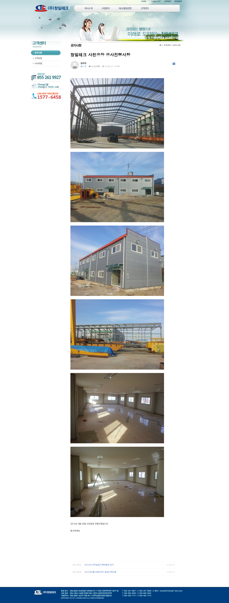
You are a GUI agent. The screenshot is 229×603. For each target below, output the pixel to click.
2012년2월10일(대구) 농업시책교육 (100, 572)
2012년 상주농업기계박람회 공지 (99, 565)
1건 (83, 66)
